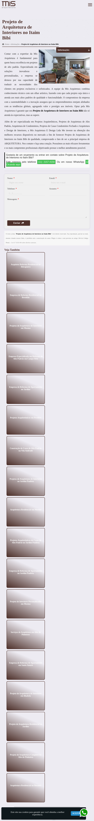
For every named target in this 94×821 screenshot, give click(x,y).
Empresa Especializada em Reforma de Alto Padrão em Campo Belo (26, 357)
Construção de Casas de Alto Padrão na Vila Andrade (26, 449)
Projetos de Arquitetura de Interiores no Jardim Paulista (26, 480)
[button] (90, 5)
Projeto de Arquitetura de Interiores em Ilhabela (25, 694)
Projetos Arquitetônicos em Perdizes (25, 417)
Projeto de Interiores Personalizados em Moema (25, 602)
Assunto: (53, 189)
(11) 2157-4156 (46, 162)
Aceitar (77, 813)
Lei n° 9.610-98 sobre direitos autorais (23, 242)
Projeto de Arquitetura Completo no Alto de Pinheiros (25, 756)
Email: (53, 178)
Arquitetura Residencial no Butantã (25, 785)
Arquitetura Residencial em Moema (25, 509)
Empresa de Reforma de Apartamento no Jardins (25, 388)
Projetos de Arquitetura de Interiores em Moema (26, 327)
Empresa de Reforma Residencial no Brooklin (26, 296)
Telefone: (12, 189)
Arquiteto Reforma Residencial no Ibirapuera (26, 265)
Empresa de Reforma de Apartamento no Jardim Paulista (25, 572)
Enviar (18, 223)
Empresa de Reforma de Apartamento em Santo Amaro (25, 664)
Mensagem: (13, 199)
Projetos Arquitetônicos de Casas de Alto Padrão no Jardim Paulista (25, 541)
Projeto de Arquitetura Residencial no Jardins (25, 725)
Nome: (11, 178)
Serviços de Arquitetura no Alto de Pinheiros (26, 633)
